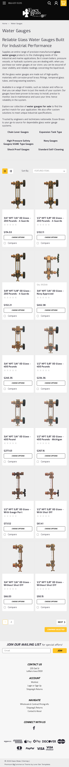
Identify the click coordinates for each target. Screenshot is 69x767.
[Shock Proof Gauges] (18, 151)
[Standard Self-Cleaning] (51, 151)
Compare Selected (55, 629)
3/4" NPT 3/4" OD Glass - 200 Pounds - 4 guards (17, 219)
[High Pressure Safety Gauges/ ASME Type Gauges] (18, 142)
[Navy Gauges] (50, 142)
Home (4, 23)
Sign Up (38, 686)
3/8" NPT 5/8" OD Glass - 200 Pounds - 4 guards (17, 292)
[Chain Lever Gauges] (18, 134)
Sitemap (25, 761)
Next (62, 622)
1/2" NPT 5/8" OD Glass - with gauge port (17, 511)
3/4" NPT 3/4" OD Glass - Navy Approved (50, 292)
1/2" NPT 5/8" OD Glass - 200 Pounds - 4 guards (50, 219)
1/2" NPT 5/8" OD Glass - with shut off (50, 511)
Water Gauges (16, 23)
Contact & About (34, 711)
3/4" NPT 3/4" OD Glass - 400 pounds (17, 365)
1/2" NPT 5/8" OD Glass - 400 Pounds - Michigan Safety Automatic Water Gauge (50, 438)
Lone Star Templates (41, 764)
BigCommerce (18, 764)
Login (30, 686)
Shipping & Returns (34, 689)
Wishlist (34, 682)
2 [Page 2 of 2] (11, 622)
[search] (49, 3)
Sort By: (25, 170)
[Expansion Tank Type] (50, 134)
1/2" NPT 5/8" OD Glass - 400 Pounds (50, 365)
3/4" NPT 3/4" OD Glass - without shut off (17, 584)
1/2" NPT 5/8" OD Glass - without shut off (50, 584)
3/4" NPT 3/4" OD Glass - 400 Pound (17, 438)
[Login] (56, 3)
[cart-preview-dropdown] (63, 3)
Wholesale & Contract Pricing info (34, 704)
